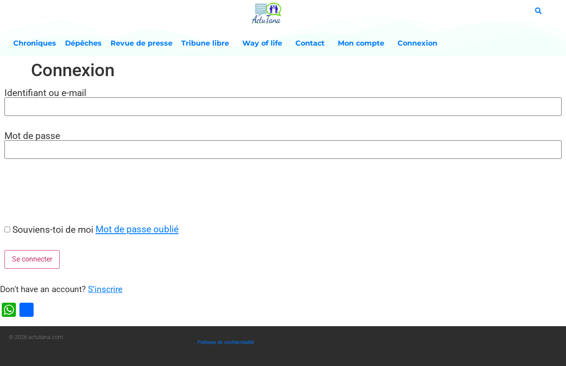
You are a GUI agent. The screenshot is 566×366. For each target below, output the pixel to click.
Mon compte (363, 43)
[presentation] (67, 191)
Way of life (264, 43)
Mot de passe (32, 135)
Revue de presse (141, 43)
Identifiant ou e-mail (45, 92)
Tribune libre (207, 43)
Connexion (417, 43)
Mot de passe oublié (137, 229)
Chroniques (34, 43)
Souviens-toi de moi (52, 229)
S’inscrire (105, 289)
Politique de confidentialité (226, 342)
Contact (312, 43)
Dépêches (83, 43)
